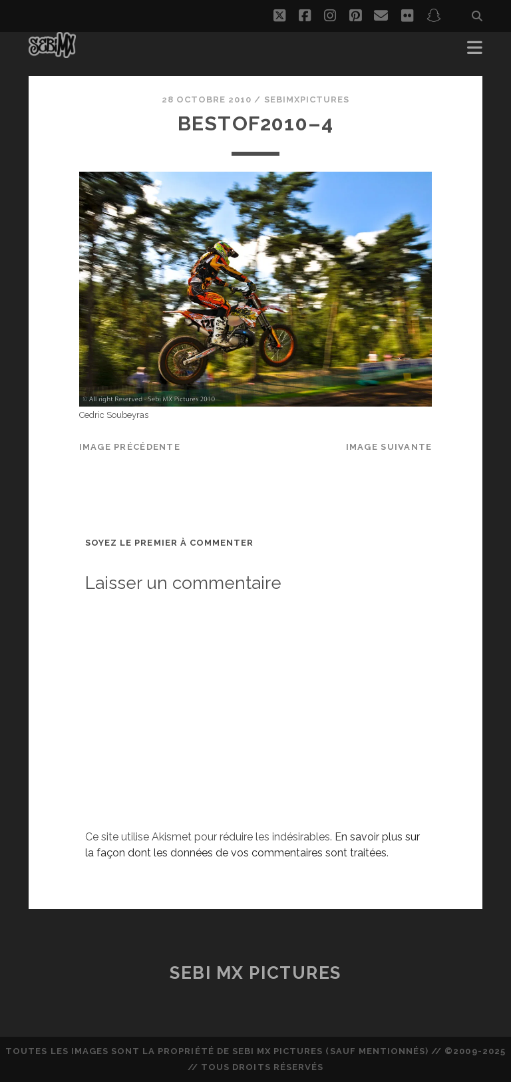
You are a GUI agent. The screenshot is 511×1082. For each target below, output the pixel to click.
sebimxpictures (307, 99)
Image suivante (389, 447)
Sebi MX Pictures (255, 973)
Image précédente (129, 447)
